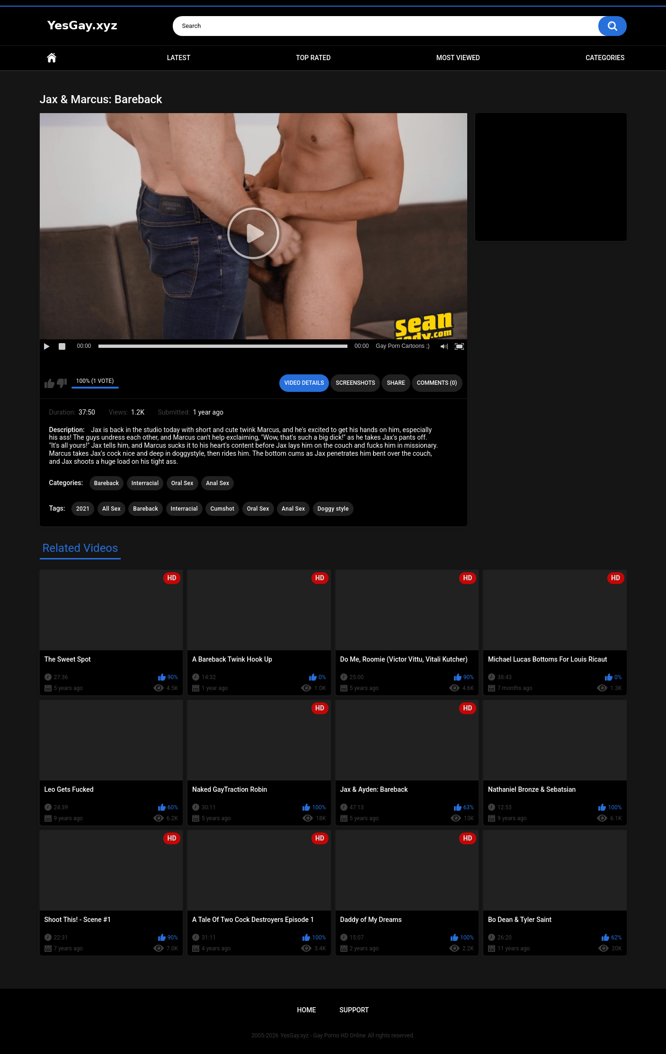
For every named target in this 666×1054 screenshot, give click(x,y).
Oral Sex (182, 483)
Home (51, 58)
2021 (82, 508)
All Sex (111, 508)
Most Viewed (458, 58)
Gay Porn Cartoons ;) (402, 346)
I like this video (49, 383)
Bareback (106, 483)
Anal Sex (217, 483)
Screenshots (355, 383)
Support (354, 1010)
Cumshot (222, 508)
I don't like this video (62, 383)
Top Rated (313, 58)
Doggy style (333, 508)
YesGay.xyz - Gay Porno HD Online (322, 1035)
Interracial (145, 483)
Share (396, 383)
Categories (605, 58)
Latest (179, 58)
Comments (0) (437, 383)
